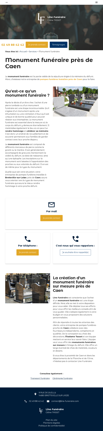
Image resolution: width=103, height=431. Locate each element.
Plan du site (51, 420)
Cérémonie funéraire (63, 378)
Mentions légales (51, 423)
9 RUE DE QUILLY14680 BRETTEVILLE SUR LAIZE (54, 394)
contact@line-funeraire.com (65, 401)
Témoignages (58, 45)
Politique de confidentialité (51, 426)
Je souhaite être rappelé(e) (75, 252)
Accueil (23, 51)
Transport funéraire (40, 378)
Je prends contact (37, 45)
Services (33, 51)
